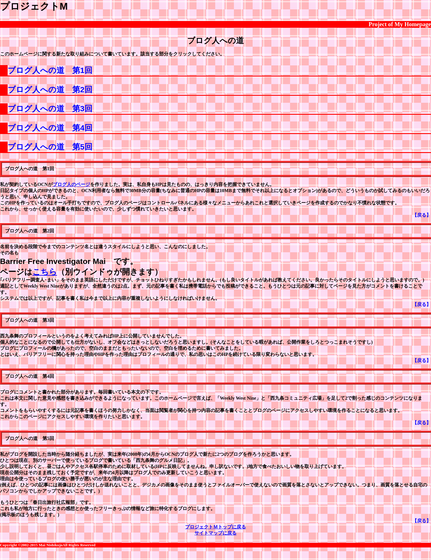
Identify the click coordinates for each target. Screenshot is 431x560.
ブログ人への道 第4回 (50, 128)
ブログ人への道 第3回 (50, 108)
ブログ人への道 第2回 (50, 89)
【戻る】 (421, 215)
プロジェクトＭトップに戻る (215, 526)
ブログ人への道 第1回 (50, 70)
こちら (44, 271)
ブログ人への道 (215, 40)
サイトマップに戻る (215, 533)
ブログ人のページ (71, 184)
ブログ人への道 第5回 (50, 146)
